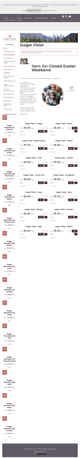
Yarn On (33, 449)
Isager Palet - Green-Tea (33, 175)
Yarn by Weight (9, 55)
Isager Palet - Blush (64, 124)
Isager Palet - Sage (34, 227)
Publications (7, 101)
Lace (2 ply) (8, 58)
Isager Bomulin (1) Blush (9, 197)
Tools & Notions (9, 97)
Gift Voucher (7, 109)
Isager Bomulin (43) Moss (9, 313)
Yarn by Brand (8, 51)
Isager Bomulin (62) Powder (9, 429)
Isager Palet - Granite (64, 158)
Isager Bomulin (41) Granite (9, 290)
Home (6, 18)
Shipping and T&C (41, 18)
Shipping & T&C (34, 10)
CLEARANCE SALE (7, 105)
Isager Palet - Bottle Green (33, 141)
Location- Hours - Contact (13, 20)
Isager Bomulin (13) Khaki (9, 151)
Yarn (5, 48)
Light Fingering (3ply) (9, 62)
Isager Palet (56, 78)
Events (19, 18)
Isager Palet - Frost (34, 158)
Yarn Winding (8, 94)
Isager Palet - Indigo (33, 124)
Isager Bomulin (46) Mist (9, 336)
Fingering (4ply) (9, 66)
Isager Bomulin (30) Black (9, 243)
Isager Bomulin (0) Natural (9, 128)
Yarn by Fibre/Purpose (8, 90)
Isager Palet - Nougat (34, 209)
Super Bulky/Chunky (9, 85)
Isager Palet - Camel (64, 141)
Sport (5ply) (8, 69)
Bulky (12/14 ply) (9, 81)
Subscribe (28, 18)
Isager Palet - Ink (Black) (63, 175)
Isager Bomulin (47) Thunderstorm (9, 359)
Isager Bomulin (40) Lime (9, 266)
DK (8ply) (7, 73)
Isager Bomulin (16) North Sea (9, 174)
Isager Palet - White (63, 227)
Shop (12, 18)
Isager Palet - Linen (34, 192)
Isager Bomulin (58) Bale (9, 382)
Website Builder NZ (40, 451)
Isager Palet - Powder (64, 209)
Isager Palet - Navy (64, 192)
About (53, 18)
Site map (39, 449)
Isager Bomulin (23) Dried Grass (9, 220)
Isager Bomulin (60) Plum (9, 405)
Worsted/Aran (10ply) (9, 77)
